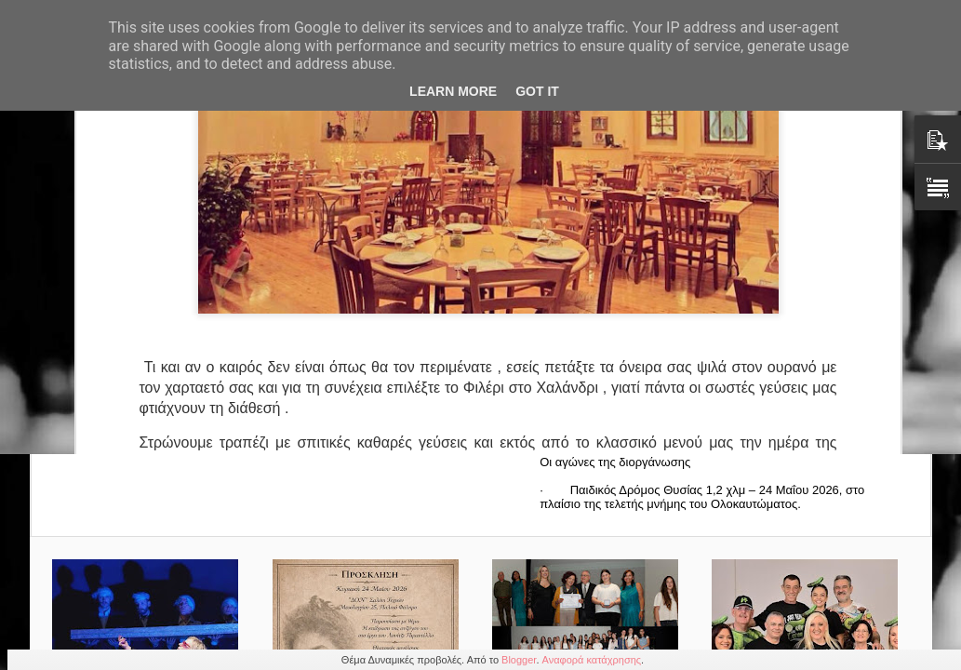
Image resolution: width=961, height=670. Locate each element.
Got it (537, 91)
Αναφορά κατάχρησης (592, 659)
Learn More (453, 91)
